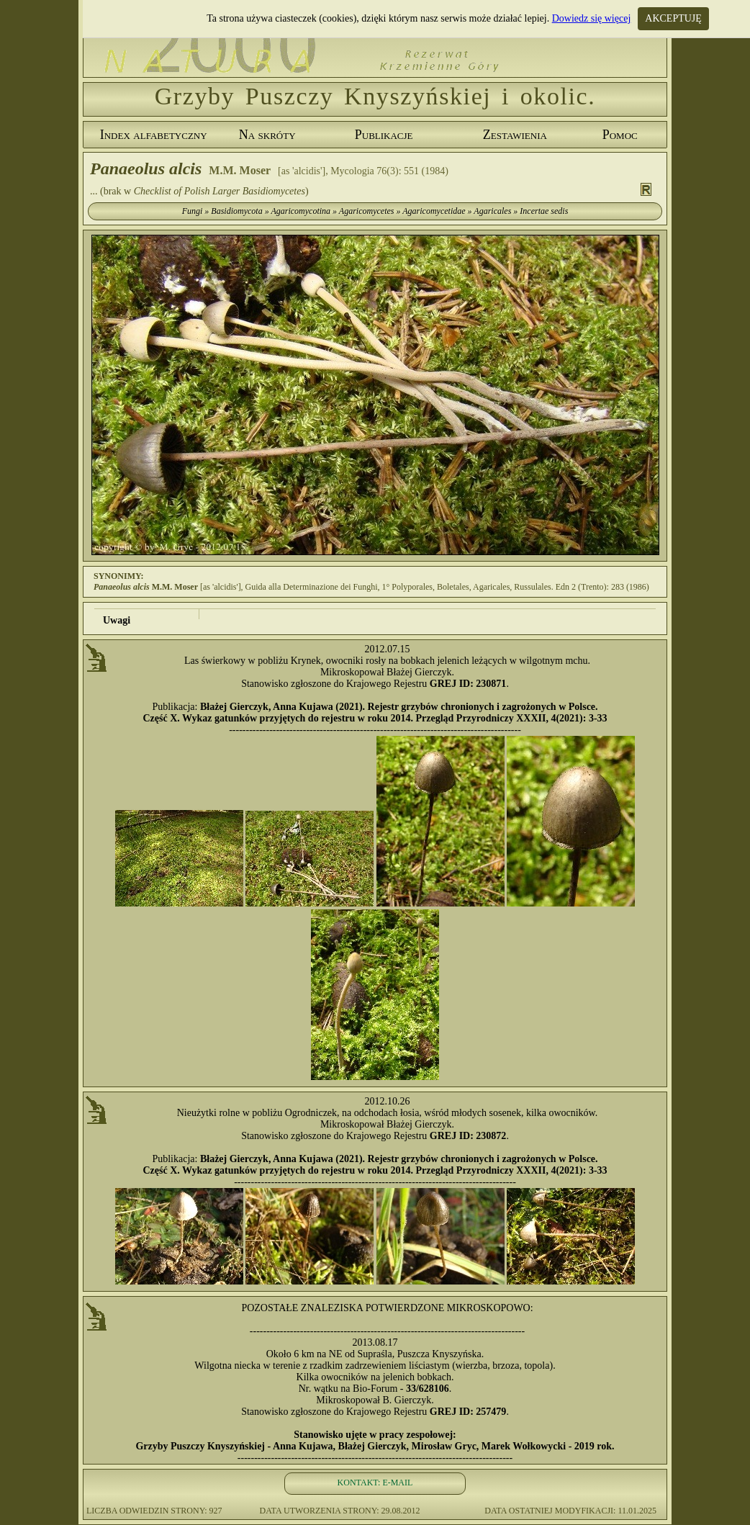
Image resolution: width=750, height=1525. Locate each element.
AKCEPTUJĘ (673, 18)
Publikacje (384, 134)
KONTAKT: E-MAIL (375, 1482)
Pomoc (620, 134)
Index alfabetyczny (153, 134)
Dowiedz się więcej (591, 18)
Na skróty (267, 134)
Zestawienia (515, 134)
